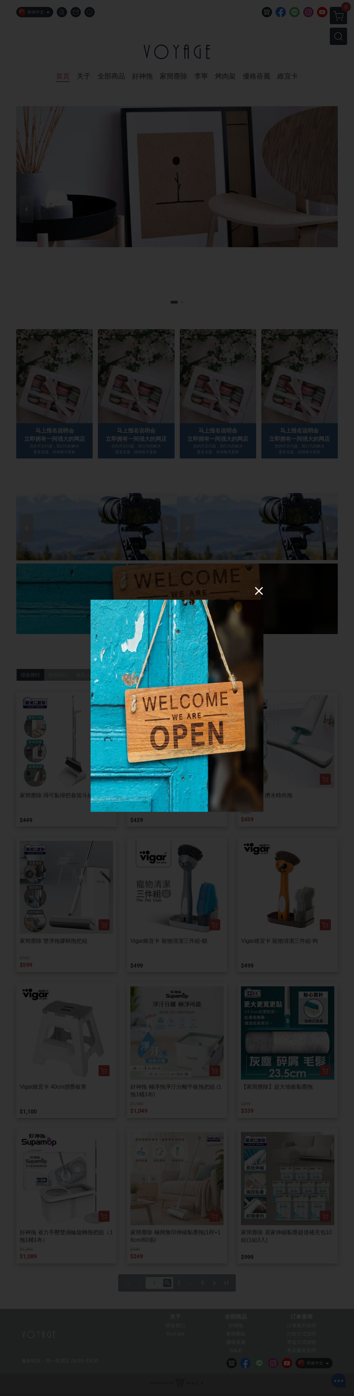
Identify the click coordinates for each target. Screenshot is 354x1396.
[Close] (259, 591)
